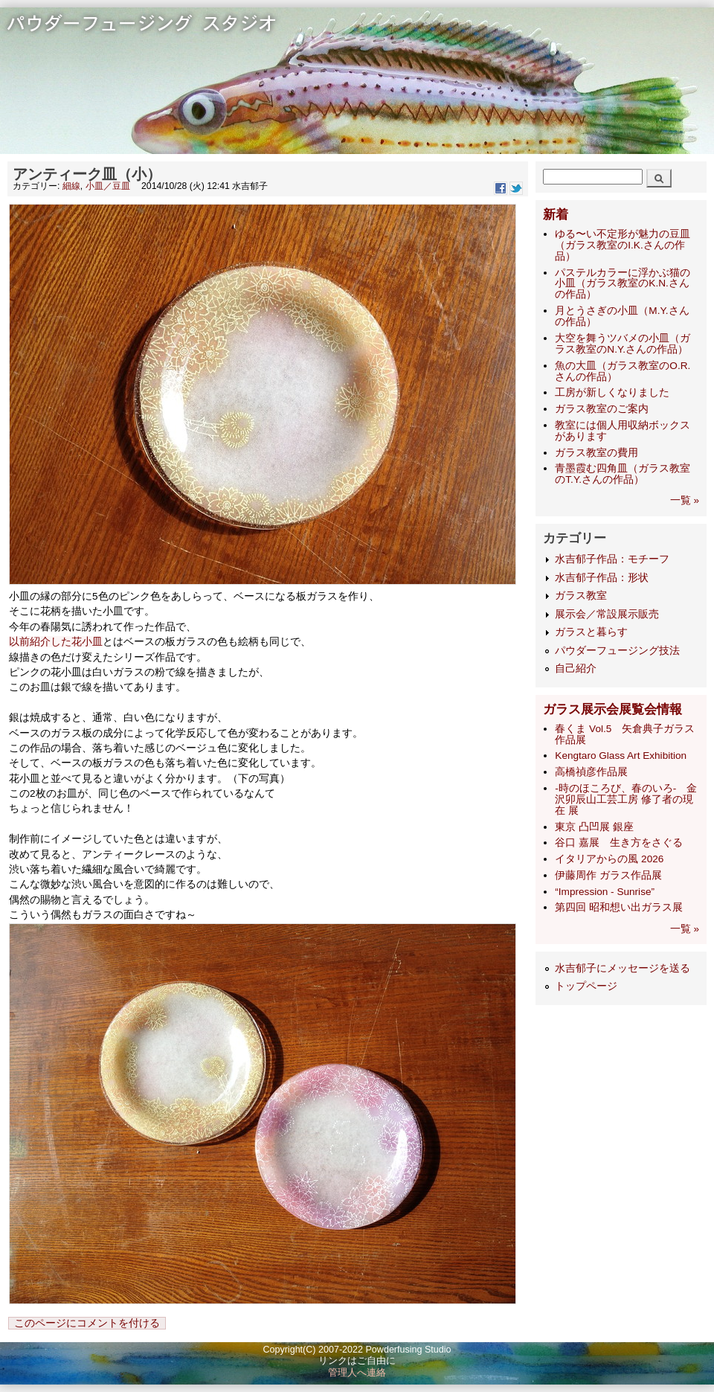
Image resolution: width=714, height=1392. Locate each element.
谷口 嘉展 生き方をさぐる (619, 842)
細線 (71, 186)
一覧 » (684, 500)
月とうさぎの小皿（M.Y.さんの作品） (622, 316)
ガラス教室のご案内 (602, 408)
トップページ (586, 986)
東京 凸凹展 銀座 (594, 827)
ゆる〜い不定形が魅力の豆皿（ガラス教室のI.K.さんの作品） (622, 245)
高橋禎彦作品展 (591, 771)
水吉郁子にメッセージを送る (622, 968)
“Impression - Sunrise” (604, 891)
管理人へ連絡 (357, 1372)
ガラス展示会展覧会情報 (612, 709)
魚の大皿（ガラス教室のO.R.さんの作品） (622, 371)
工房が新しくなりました (612, 392)
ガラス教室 (581, 595)
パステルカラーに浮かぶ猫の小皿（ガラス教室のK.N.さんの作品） (622, 284)
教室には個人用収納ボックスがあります (622, 431)
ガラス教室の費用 (596, 452)
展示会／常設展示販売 (607, 614)
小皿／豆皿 (108, 186)
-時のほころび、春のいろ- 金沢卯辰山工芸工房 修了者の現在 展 (626, 799)
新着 (555, 215)
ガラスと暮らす (591, 632)
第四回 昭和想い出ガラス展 (619, 907)
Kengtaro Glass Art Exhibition (620, 755)
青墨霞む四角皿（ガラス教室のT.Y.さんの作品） (622, 474)
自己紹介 (575, 668)
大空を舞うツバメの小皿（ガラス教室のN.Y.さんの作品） (622, 344)
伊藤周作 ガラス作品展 (608, 875)
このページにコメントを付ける (87, 1323)
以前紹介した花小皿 (56, 641)
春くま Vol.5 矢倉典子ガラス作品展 (625, 734)
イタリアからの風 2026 (609, 859)
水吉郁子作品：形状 (602, 577)
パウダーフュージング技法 (617, 650)
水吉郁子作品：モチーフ (612, 559)
